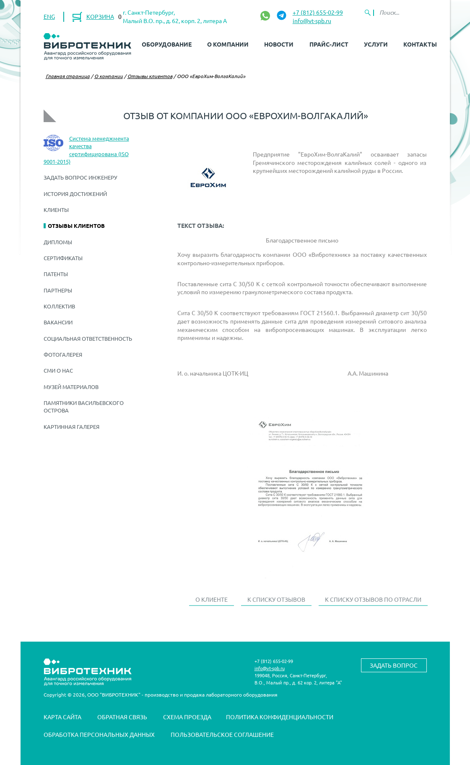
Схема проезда (187, 717)
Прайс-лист (328, 44)
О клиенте (211, 599)
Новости (278, 44)
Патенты (56, 273)
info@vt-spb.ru (312, 20)
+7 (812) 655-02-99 (318, 12)
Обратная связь (122, 717)
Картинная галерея (71, 426)
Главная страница (68, 76)
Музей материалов (71, 386)
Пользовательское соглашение (222, 734)
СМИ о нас (58, 370)
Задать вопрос (394, 665)
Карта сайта (62, 717)
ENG (49, 16)
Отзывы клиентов (149, 76)
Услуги (376, 44)
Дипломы (58, 241)
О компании (228, 44)
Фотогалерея (63, 354)
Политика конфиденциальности (279, 717)
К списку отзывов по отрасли (373, 599)
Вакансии (58, 322)
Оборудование (167, 44)
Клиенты (56, 209)
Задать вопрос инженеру (80, 177)
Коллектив (59, 306)
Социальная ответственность (88, 338)
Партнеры (58, 290)
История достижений (75, 193)
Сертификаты (63, 257)
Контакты (420, 44)
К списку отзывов (276, 599)
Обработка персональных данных (99, 734)
